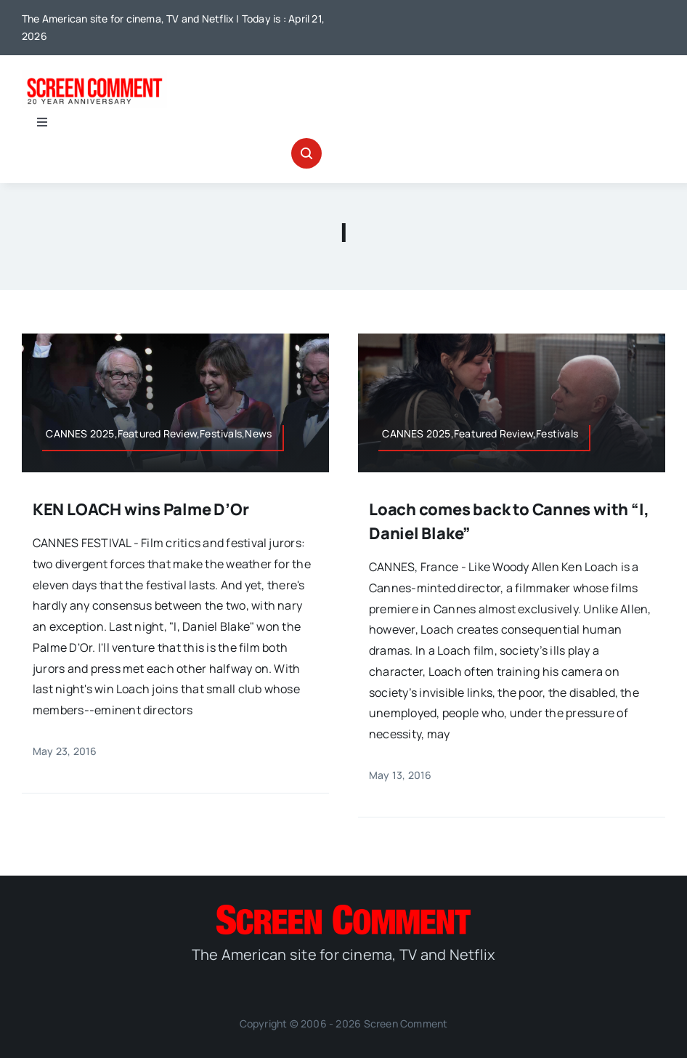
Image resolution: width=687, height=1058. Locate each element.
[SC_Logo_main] (343, 910)
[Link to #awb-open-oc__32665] (306, 153)
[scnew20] (94, 76)
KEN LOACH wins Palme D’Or (141, 509)
